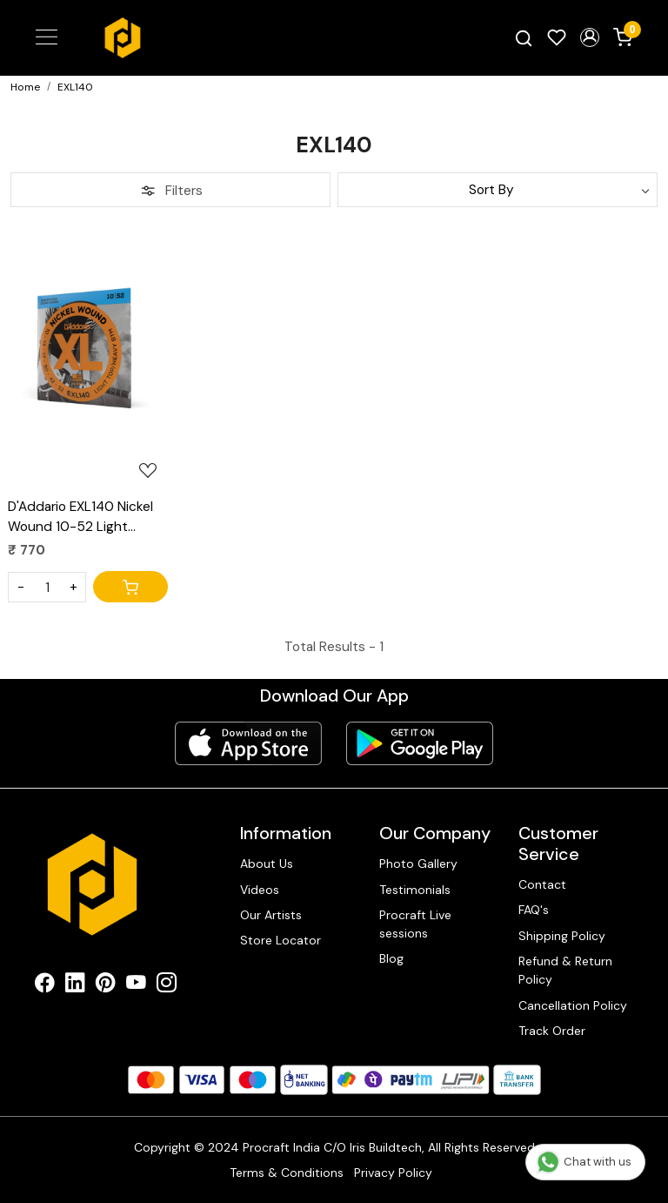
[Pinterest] (105, 985)
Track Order (551, 1030)
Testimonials (415, 889)
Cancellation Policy (572, 1005)
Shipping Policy (561, 936)
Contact (542, 884)
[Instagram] (166, 985)
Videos (259, 889)
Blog (391, 958)
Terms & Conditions (287, 1172)
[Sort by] (497, 189)
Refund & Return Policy (565, 970)
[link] (523, 38)
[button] (589, 37)
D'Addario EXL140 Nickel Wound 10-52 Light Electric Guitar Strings (80, 517)
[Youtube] (136, 985)
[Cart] (130, 586)
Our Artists (271, 915)
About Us (266, 863)
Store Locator (280, 940)
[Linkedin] (75, 985)
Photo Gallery (418, 863)
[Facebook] (44, 985)
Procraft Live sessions (415, 924)
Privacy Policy (393, 1172)
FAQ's (533, 909)
